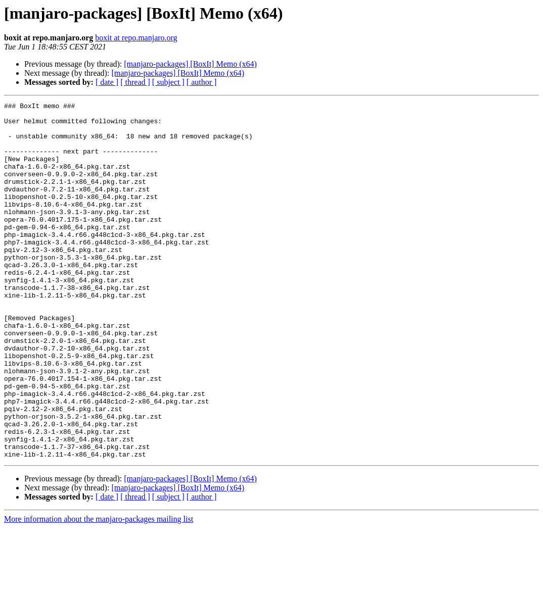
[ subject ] (168, 82)
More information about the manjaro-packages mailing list (98, 590)
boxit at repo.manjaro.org (136, 37)
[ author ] (202, 82)
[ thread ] (135, 82)
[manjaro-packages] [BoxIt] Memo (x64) (190, 64)
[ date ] (107, 82)
